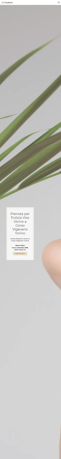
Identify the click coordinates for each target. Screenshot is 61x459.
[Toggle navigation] (59, 2)
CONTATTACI (20, 254)
